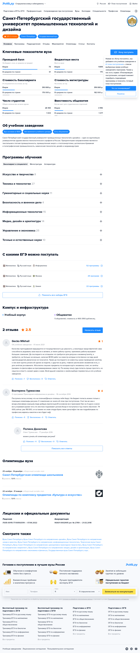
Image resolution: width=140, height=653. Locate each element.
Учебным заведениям (12, 649)
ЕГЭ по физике (79, 630)
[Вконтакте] (126, 648)
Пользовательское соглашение (60, 649)
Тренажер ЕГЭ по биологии (14, 628)
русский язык (25, 266)
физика (38, 276)
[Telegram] (131, 648)
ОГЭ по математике (116, 615)
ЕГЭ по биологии (80, 623)
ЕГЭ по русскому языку (83, 612)
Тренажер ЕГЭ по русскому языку (17, 614)
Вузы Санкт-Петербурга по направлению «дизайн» (44, 539)
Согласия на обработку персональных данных (78, 599)
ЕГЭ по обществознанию (83, 619)
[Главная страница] (8, 3)
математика (11, 266)
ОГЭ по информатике (117, 626)
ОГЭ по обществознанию (118, 619)
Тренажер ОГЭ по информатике (51, 632)
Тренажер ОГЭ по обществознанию (45, 623)
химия (38, 286)
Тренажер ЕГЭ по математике (15, 618)
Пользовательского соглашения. (118, 599)
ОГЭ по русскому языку (118, 612)
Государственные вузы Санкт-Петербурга (66, 550)
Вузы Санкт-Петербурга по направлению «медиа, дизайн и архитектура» (58, 548)
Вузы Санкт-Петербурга (13, 539)
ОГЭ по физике (114, 630)
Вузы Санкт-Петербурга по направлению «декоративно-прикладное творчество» (47, 545)
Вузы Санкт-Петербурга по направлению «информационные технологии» (49, 542)
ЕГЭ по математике (81, 615)
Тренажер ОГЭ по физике (48, 636)
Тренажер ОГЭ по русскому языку (52, 614)
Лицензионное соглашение (34, 649)
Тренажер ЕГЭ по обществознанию (10, 623)
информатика (41, 266)
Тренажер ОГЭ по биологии (49, 628)
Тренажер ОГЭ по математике (50, 618)
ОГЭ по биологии (115, 623)
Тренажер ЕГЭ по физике (13, 636)
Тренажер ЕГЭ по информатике (16, 632)
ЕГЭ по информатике (82, 626)
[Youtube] (136, 648)
